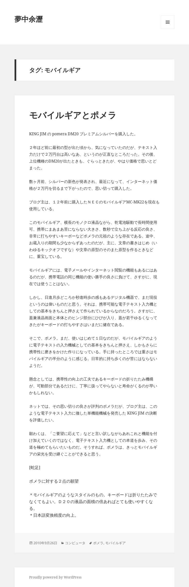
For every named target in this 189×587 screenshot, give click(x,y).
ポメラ (98, 543)
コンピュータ (75, 543)
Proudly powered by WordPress (55, 577)
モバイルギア (115, 543)
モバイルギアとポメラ (72, 115)
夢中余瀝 (29, 19)
